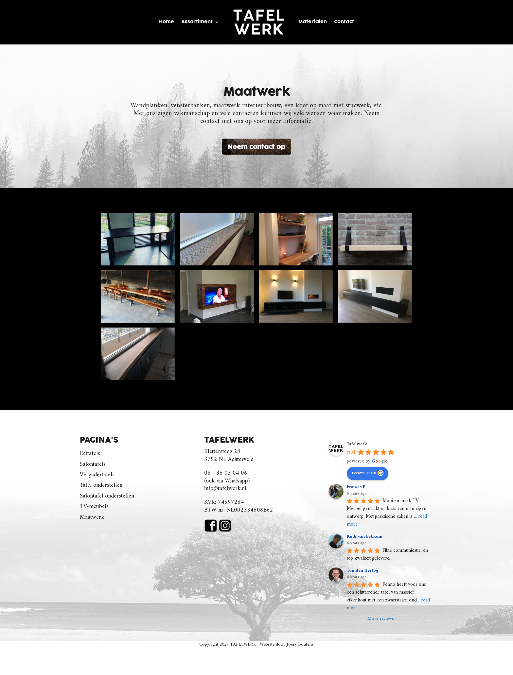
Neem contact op (256, 147)
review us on (367, 473)
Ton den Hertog (363, 570)
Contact (344, 21)
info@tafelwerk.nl (225, 488)
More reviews (380, 619)
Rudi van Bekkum (364, 536)
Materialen (312, 21)
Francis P (356, 487)
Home (166, 21)
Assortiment (197, 21)
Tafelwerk (357, 444)
